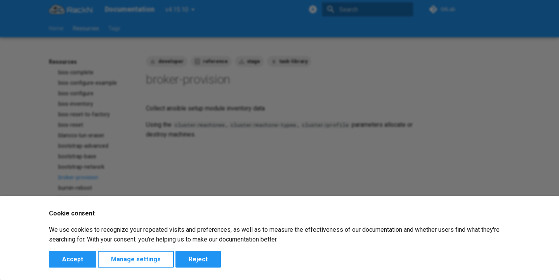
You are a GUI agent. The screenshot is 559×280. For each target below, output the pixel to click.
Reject (198, 259)
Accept (72, 259)
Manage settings (136, 259)
